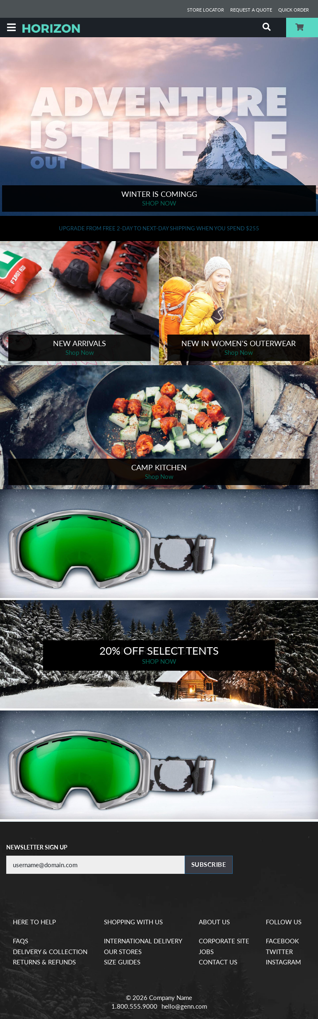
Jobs (206, 951)
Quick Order (293, 9)
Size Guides (122, 962)
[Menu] (11, 28)
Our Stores (123, 951)
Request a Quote (251, 9)
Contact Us (218, 962)
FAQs (20, 941)
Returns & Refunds (44, 962)
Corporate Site (224, 941)
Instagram (283, 962)
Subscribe (208, 864)
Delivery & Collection (50, 951)
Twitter (279, 951)
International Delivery (143, 941)
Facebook (282, 941)
